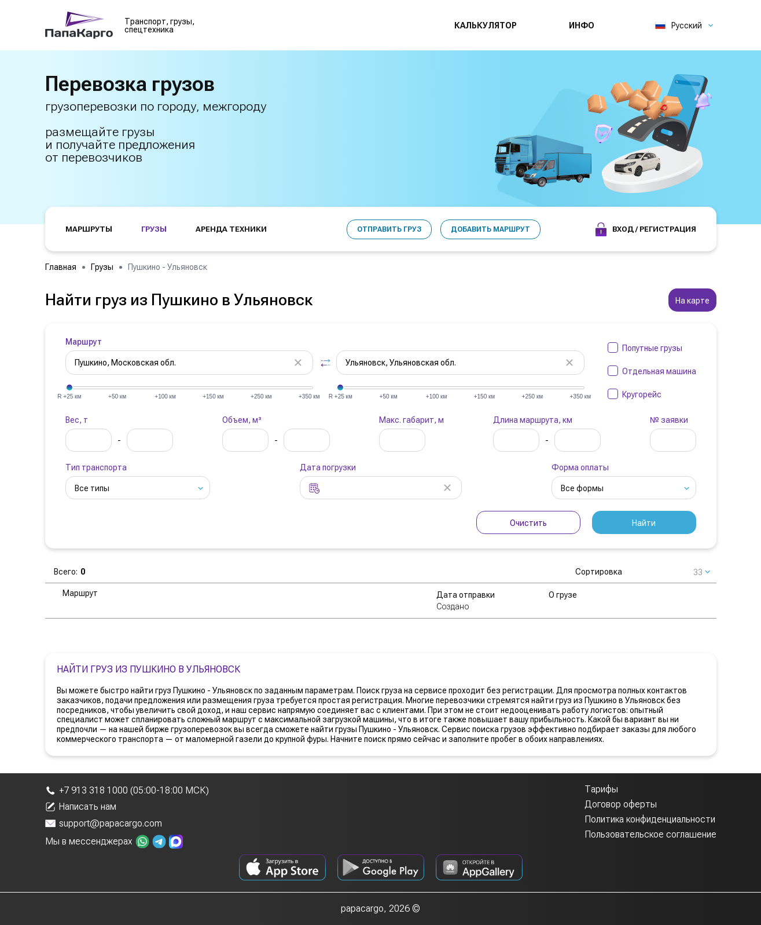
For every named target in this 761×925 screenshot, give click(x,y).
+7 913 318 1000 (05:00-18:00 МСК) (127, 790)
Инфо (581, 25)
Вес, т (76, 420)
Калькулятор (485, 25)
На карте (692, 300)
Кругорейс (641, 394)
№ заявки (669, 420)
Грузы (102, 267)
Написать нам (80, 807)
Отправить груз (389, 229)
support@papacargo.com (103, 823)
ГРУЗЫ (154, 229)
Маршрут (83, 342)
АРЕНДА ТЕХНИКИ (231, 229)
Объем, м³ (242, 420)
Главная (60, 267)
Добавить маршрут (490, 229)
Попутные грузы (652, 348)
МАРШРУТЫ (88, 229)
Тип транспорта (96, 467)
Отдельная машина (659, 371)
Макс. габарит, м (411, 420)
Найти (644, 523)
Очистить (528, 523)
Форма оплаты (580, 467)
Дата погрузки (328, 467)
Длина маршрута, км (532, 420)
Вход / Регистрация (645, 229)
